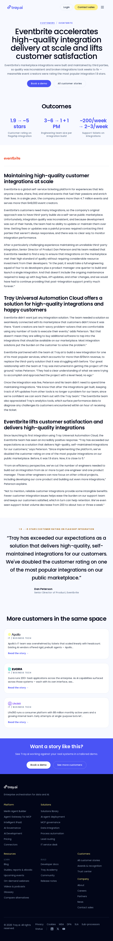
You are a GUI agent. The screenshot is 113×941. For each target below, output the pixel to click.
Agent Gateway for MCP (17, 816)
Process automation (52, 833)
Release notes (49, 881)
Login (66, 7)
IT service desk (49, 844)
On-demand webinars (16, 881)
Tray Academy (49, 869)
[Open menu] (102, 7)
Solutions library (50, 811)
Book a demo (39, 83)
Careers (81, 890)
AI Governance (12, 828)
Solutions (46, 804)
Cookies (51, 924)
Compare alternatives (16, 897)
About (80, 885)
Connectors (10, 844)
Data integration (50, 828)
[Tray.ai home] (15, 7)
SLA (76, 924)
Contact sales (86, 7)
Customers (47, 23)
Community (48, 875)
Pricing (7, 839)
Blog (6, 864)
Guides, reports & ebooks (18, 869)
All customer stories (70, 83)
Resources (10, 853)
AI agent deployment (53, 816)
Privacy (39, 924)
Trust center (84, 871)
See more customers (69, 765)
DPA (69, 924)
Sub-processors (91, 924)
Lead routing (48, 839)
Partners (82, 896)
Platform (9, 804)
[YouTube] (63, 929)
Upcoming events (14, 875)
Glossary (9, 892)
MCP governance (50, 822)
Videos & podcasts (14, 886)
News (80, 902)
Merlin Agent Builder (15, 811)
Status (39, 929)
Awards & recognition (89, 866)
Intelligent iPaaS (13, 822)
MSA (61, 924)
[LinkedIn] (52, 929)
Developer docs (50, 864)
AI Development (13, 833)
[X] (58, 929)
